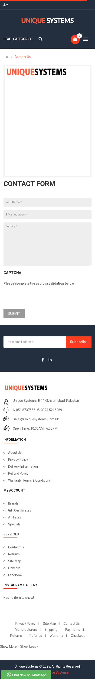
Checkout (78, 635)
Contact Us (23, 56)
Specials (14, 524)
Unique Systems (57, 672)
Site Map (14, 561)
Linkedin (14, 568)
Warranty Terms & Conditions (29, 480)
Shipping (51, 629)
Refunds (35, 635)
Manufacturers (26, 629)
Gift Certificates (19, 510)
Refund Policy (18, 473)
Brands (13, 503)
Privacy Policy (18, 459)
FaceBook (15, 575)
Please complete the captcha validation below (38, 283)
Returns (14, 554)
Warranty (56, 635)
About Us (15, 452)
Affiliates (14, 517)
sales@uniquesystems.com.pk (36, 419)
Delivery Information (23, 466)
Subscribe (79, 342)
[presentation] (38, 297)
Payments (72, 629)
